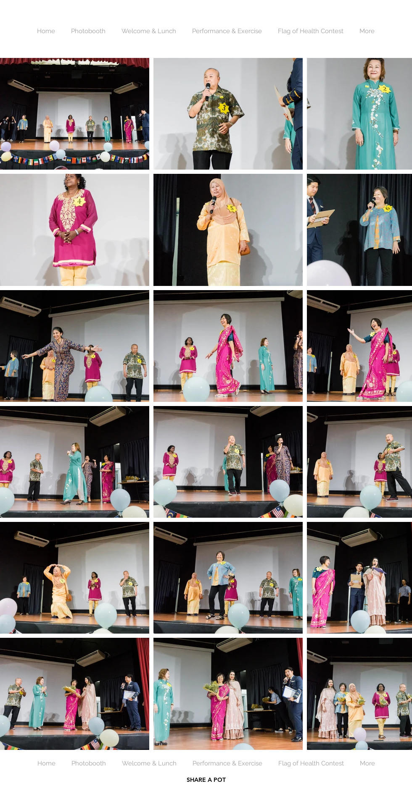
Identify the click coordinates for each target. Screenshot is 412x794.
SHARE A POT (206, 780)
